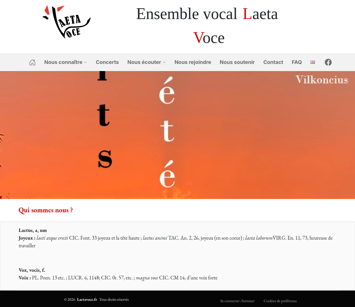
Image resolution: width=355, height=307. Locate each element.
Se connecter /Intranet (237, 300)
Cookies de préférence (280, 300)
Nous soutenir (237, 62)
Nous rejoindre (193, 62)
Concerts (107, 62)
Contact (273, 62)
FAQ (297, 62)
